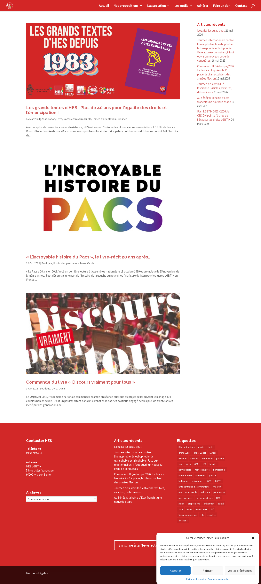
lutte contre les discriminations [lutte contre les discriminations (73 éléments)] (193, 486)
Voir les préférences (240, 570)
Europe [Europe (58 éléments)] (213, 452)
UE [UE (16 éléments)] (212, 509)
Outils (87, 119)
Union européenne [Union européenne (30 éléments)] (187, 514)
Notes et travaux (73, 119)
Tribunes (122, 119)
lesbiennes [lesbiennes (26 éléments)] (197, 481)
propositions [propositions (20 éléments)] (194, 503)
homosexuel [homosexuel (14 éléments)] (219, 469)
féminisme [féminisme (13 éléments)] (207, 458)
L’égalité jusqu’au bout (211, 30)
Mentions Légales (37, 573)
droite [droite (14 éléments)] (201, 447)
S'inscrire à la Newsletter (138, 545)
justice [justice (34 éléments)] (212, 475)
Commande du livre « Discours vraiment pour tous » (80, 382)
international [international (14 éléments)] (185, 475)
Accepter (175, 570)
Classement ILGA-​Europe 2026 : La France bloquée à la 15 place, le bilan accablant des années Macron (139, 478)
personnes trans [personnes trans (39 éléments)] (204, 497)
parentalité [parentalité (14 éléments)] (219, 492)
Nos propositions (126, 6)
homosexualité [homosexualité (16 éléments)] (202, 469)
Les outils (181, 6)
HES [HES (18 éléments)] (204, 464)
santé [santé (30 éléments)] (221, 503)
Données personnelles (218, 579)
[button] (253, 538)
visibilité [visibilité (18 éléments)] (211, 514)
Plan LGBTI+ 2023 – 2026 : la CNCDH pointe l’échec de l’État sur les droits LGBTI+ (213, 115)
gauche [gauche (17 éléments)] (220, 458)
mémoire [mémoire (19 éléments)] (205, 492)
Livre (59, 119)
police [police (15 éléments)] (181, 503)
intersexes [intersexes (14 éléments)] (200, 475)
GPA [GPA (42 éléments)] (196, 464)
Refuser (208, 570)
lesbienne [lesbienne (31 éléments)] (183, 481)
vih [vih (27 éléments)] (202, 514)
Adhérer (202, 6)
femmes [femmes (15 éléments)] (182, 458)
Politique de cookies (196, 579)
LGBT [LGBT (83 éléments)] (208, 481)
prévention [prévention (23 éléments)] (209, 503)
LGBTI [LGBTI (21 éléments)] (218, 481)
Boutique (47, 263)
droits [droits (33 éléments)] (210, 447)
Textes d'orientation (104, 119)
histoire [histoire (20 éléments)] (213, 464)
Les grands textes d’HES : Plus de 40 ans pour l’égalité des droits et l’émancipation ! (96, 110)
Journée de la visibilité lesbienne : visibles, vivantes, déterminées (214, 88)
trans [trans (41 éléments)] (189, 509)
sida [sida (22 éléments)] (180, 509)
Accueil (104, 6)
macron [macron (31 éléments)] (217, 486)
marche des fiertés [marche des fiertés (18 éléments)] (187, 492)
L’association (156, 6)
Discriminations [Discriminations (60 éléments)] (186, 447)
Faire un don (221, 6)
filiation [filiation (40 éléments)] (194, 458)
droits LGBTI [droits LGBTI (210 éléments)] (200, 452)
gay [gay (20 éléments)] (180, 464)
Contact (241, 6)
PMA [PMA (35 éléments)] (218, 497)
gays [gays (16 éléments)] (188, 464)
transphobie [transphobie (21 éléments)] (201, 509)
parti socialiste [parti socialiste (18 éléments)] (185, 497)
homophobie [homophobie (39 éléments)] (184, 469)
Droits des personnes (66, 263)
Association (48, 119)
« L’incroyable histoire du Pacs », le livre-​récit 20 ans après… (88, 256)
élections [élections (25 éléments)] (182, 520)
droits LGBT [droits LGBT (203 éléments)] (184, 452)
